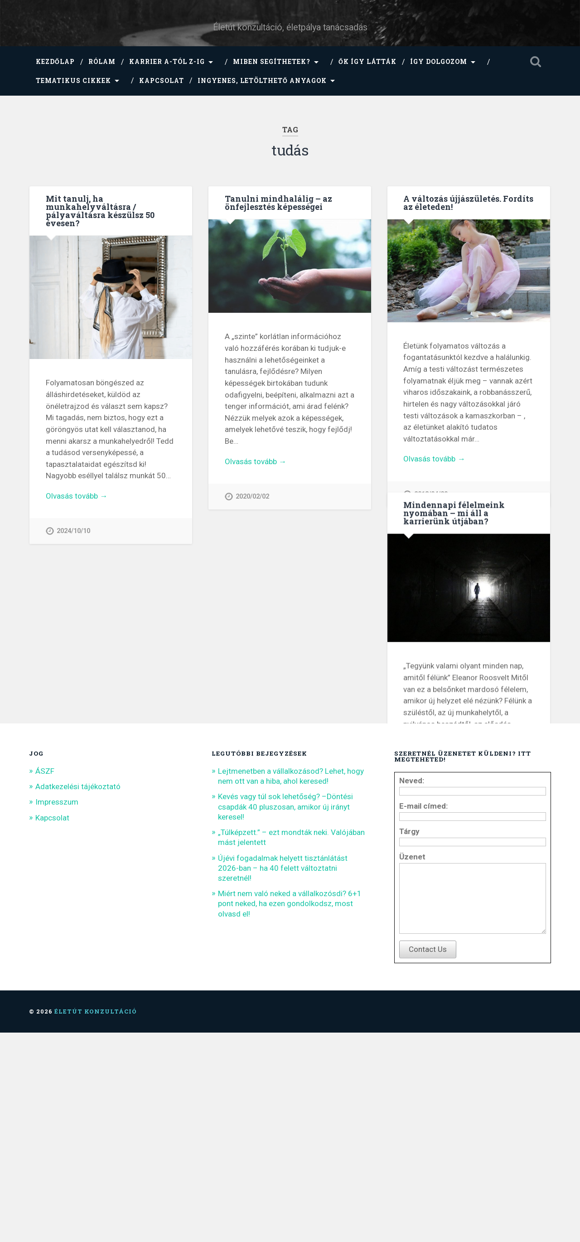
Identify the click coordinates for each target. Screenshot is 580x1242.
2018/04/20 (431, 494)
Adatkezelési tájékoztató (78, 982)
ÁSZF (44, 966)
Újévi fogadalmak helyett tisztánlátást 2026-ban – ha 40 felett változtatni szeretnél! (283, 1063)
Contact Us (428, 1158)
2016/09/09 (431, 853)
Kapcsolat (161, 81)
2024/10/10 (73, 531)
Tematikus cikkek (73, 81)
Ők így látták (367, 62)
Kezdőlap (55, 62)
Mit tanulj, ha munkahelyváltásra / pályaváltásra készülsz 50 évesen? (100, 210)
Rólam (102, 62)
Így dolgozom (438, 62)
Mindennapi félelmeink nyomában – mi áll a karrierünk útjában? (454, 551)
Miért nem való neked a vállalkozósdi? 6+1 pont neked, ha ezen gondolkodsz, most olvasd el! (290, 1099)
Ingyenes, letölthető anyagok (262, 81)
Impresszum (56, 998)
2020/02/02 (252, 496)
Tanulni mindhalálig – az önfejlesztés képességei (278, 202)
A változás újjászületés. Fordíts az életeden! (468, 202)
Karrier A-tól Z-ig (167, 62)
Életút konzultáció (95, 1220)
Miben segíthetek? (271, 62)
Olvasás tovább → (76, 495)
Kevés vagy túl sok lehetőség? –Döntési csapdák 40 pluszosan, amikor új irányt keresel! (285, 1002)
